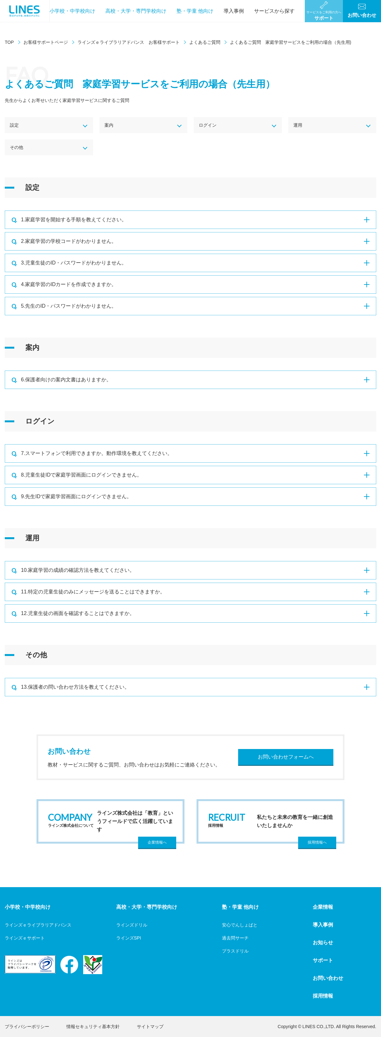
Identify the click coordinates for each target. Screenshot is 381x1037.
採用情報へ (317, 842)
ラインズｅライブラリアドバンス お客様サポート (128, 42)
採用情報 (323, 996)
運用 (297, 125)
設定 (14, 125)
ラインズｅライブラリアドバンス (38, 924)
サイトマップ (150, 1026)
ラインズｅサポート (25, 937)
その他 (16, 147)
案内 (108, 125)
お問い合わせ (328, 978)
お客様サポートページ (45, 42)
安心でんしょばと (239, 924)
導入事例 (234, 11)
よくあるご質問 (204, 42)
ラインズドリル (131, 924)
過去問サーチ (235, 937)
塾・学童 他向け (195, 11)
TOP (9, 42)
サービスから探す (274, 11)
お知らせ (323, 942)
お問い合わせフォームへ (286, 756)
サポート (323, 960)
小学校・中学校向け (72, 11)
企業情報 (323, 907)
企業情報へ (157, 842)
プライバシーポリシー (27, 1026)
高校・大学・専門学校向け (135, 11)
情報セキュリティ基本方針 (93, 1026)
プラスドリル (235, 950)
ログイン (208, 125)
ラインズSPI (128, 937)
